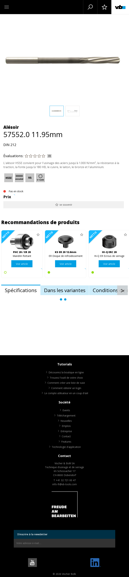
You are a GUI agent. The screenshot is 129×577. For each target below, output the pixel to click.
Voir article (22, 264)
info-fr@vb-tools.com (64, 484)
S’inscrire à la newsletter (32, 534)
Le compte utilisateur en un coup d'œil (66, 393)
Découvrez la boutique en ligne (66, 372)
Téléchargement (66, 415)
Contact (66, 436)
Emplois (66, 426)
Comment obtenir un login (66, 388)
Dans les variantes (64, 290)
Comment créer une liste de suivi (66, 382)
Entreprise (66, 431)
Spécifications (21, 290)
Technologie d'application (66, 447)
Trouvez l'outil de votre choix (66, 377)
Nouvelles (66, 420)
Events (66, 410)
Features (66, 441)
